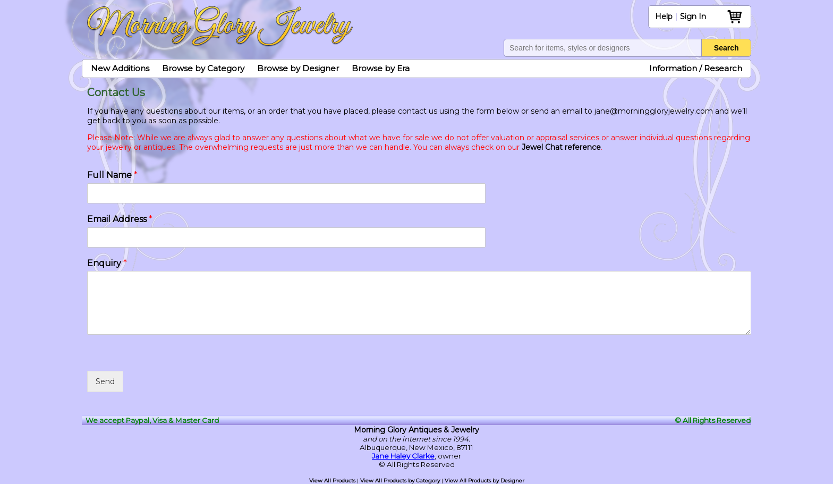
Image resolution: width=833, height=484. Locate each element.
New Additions (120, 68)
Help (664, 16)
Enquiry (107, 263)
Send (105, 381)
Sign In (693, 16)
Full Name (112, 175)
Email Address (119, 219)
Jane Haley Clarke (403, 456)
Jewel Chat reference (561, 147)
